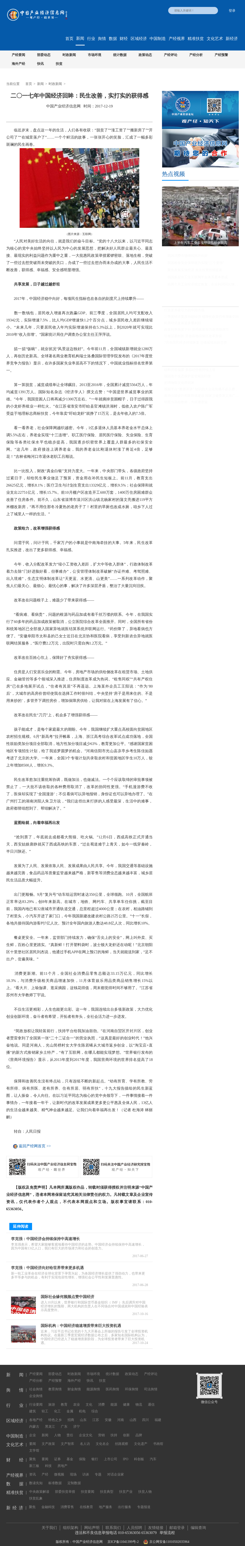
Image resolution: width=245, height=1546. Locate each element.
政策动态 (145, 55)
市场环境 (94, 55)
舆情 (102, 38)
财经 (124, 38)
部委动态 (43, 55)
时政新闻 (69, 55)
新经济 (232, 38)
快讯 (40, 64)
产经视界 (177, 38)
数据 (113, 38)
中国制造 (158, 38)
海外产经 (18, 64)
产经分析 (196, 55)
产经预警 (221, 55)
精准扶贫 (196, 38)
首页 (69, 38)
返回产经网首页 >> (35, 1146)
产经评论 (170, 55)
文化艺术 (215, 38)
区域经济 (139, 38)
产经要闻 (18, 55)
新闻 (80, 38)
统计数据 (120, 55)
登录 (232, 10)
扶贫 (59, 64)
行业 (91, 38)
